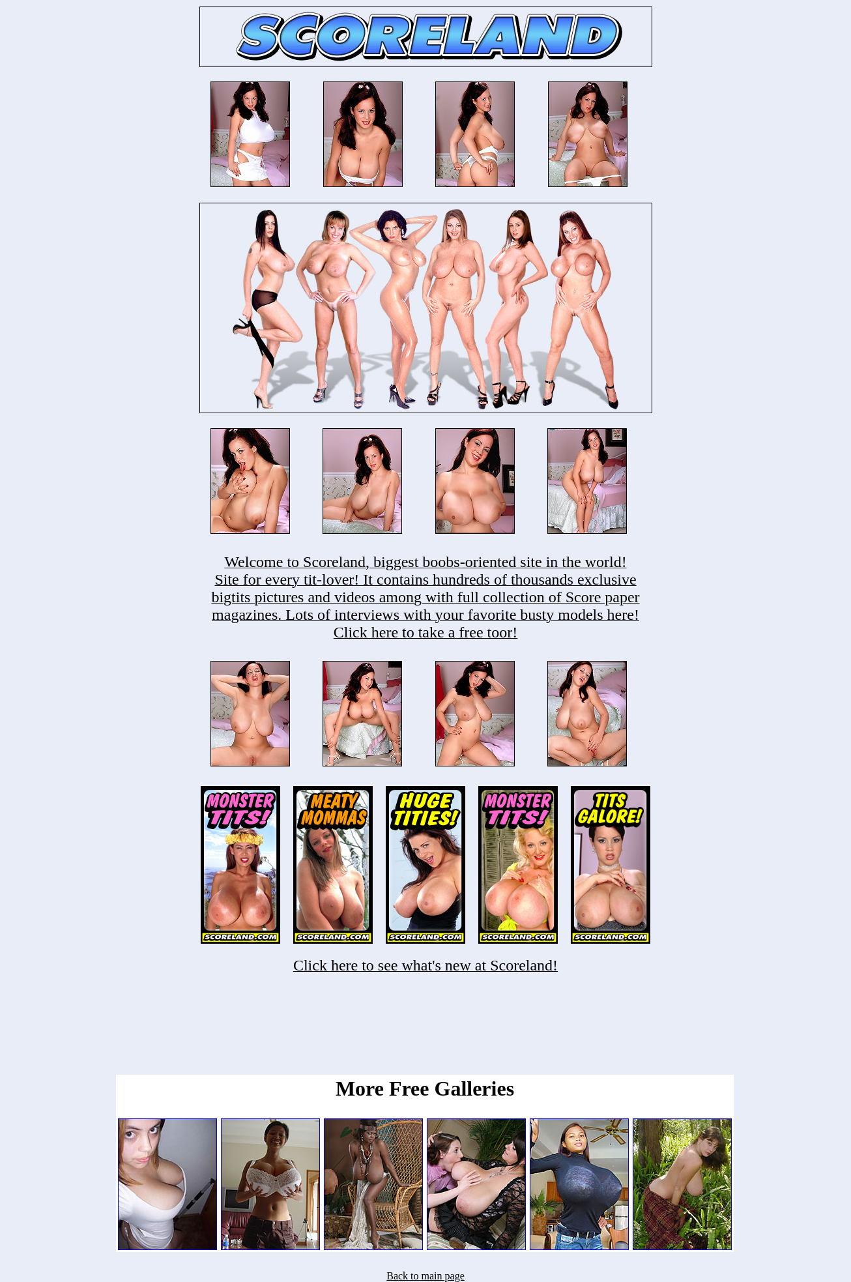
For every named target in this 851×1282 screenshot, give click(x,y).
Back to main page (425, 1275)
